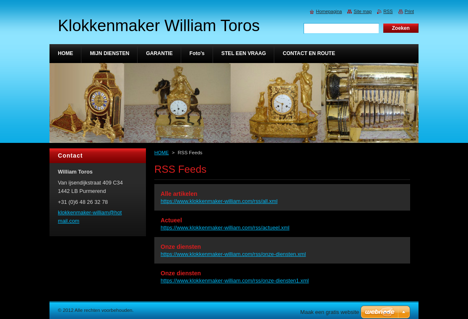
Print (409, 11)
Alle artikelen (179, 193)
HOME (161, 152)
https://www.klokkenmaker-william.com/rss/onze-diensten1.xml (235, 280)
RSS (388, 11)
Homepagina (329, 11)
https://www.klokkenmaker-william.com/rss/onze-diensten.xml (233, 254)
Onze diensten (181, 246)
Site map (363, 11)
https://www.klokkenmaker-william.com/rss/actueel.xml (225, 227)
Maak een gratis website (329, 312)
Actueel (171, 220)
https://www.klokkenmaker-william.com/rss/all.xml (219, 201)
